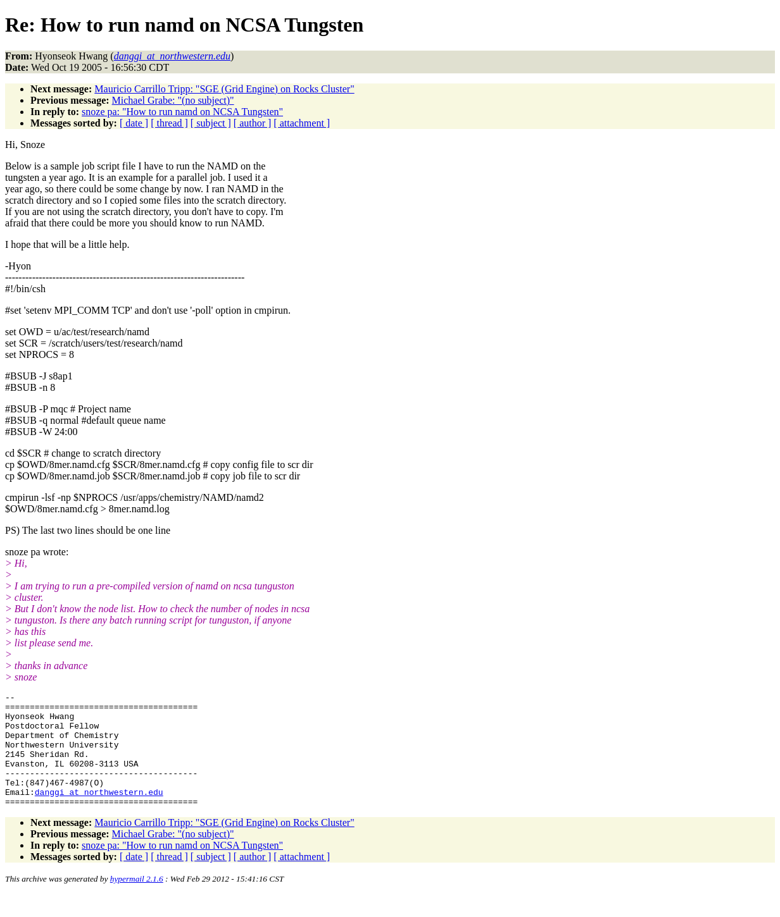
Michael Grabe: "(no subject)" (173, 100)
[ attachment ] (302, 123)
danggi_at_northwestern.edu (99, 812)
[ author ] (253, 123)
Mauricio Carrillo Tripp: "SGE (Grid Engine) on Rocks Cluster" (224, 88)
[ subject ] (211, 123)
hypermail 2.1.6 (136, 901)
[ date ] (134, 123)
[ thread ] (169, 123)
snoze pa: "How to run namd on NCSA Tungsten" (182, 111)
